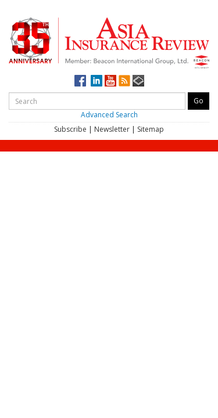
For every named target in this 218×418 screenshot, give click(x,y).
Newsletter (112, 129)
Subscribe (70, 129)
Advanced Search (109, 115)
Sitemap (150, 129)
